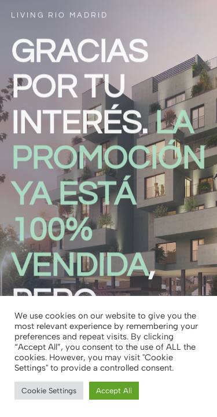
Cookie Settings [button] (48, 390)
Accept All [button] (114, 390)
